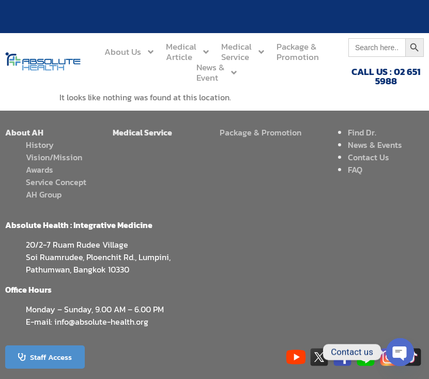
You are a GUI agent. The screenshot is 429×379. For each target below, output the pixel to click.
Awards (39, 169)
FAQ (355, 169)
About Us (129, 52)
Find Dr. (362, 132)
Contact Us (368, 157)
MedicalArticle (188, 51)
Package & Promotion (260, 132)
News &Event (217, 72)
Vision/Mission (54, 157)
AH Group (44, 194)
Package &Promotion (298, 51)
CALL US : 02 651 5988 (386, 76)
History (40, 145)
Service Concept (56, 182)
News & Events (375, 145)
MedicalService (243, 51)
